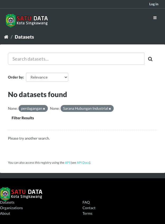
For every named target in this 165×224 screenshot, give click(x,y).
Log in (153, 4)
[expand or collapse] (154, 17)
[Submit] (150, 59)
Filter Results (23, 118)
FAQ (86, 202)
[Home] (6, 37)
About (5, 213)
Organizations (11, 207)
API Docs (83, 162)
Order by (15, 77)
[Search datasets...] (76, 59)
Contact (88, 207)
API (67, 162)
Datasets (24, 37)
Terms (87, 213)
